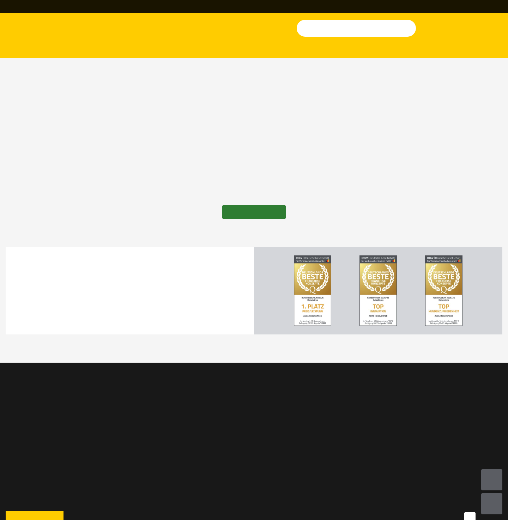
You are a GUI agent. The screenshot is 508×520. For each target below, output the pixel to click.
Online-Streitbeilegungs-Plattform (456, 453)
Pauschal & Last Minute (34, 419)
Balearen (100, 428)
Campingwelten (109, 409)
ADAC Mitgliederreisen (33, 428)
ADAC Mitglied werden (370, 428)
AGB (432, 389)
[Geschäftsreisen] (476, 6)
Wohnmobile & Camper (34, 409)
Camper (99, 399)
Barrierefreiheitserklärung (458, 468)
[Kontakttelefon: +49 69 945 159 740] (116, 6)
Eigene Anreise (108, 448)
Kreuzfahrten (285, 51)
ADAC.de (353, 389)
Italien (98, 419)
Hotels (151, 51)
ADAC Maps (357, 419)
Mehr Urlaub (351, 51)
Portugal (100, 438)
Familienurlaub (108, 389)
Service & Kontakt (195, 389)
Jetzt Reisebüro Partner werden (286, 394)
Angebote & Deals (480, 51)
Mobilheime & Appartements (41, 399)
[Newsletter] (243, 6)
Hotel (12, 389)
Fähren (14, 448)
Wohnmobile (93, 51)
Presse (266, 419)
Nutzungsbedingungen (454, 399)
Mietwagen (19, 478)
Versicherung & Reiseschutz (376, 399)
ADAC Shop (356, 409)
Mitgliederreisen (214, 51)
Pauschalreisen (24, 51)
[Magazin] (302, 6)
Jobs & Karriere (276, 409)
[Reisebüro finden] (36, 6)
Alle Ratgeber (106, 458)
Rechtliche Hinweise (451, 438)
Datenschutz (442, 419)
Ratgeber (413, 51)
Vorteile (183, 399)
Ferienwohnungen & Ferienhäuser (30, 463)
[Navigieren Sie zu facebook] (470, 507)
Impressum (440, 409)
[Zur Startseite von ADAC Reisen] (40, 28)
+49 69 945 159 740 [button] (120, 6)
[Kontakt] (185, 6)
